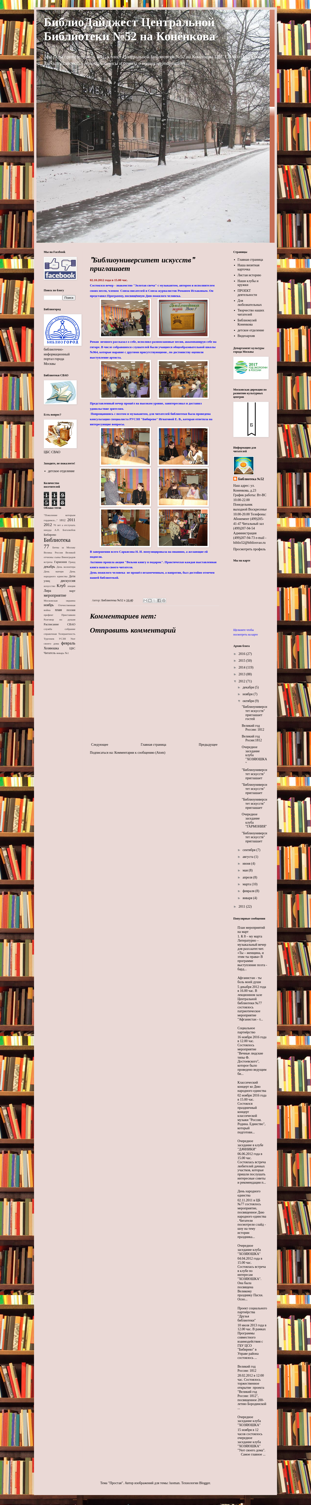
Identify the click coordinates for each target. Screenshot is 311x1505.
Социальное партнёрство (246, 1030)
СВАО (71, 624)
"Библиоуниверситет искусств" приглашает (254, 774)
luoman (174, 1483)
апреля (247, 877)
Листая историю (249, 275)
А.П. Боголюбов (64, 529)
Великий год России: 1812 (253, 728)
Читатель (50, 653)
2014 (242, 667)
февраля (248, 891)
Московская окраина (59, 600)
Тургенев (49, 638)
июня (246, 863)
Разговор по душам (59, 619)
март (72, 591)
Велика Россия (53, 552)
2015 (242, 660)
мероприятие (55, 595)
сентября (249, 850)
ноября (247, 694)
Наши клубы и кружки (248, 283)
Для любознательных (250, 303)
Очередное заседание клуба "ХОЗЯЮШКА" (249, 1250)
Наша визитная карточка (248, 267)
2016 (242, 654)
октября (248, 701)
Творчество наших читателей (251, 312)
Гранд (72, 561)
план (58, 610)
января (247, 898)
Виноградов (68, 557)
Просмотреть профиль (249, 549)
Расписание (51, 624)
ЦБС (72, 648)
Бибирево (50, 534)
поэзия (71, 610)
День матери (54, 571)
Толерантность (66, 633)
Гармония (60, 562)
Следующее (99, 744)
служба (48, 628)
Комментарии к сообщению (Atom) (139, 752)
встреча (48, 561)
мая (245, 870)
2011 (71, 520)
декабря (248, 687)
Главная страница (153, 744)
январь (60, 653)
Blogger (204, 1483)
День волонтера (66, 566)
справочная (50, 633)
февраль (68, 643)
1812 (62, 520)
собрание (70, 628)
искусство (49, 586)
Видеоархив (246, 336)
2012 (48, 524)
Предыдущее (208, 744)
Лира (47, 591)
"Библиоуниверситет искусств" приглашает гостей (254, 713)
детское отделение (61, 471)
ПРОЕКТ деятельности (247, 293)
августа (248, 857)
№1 (67, 653)
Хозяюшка (51, 648)
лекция (71, 586)
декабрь (49, 567)
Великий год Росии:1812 (252, 738)
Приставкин (68, 614)
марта (247, 884)
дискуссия (67, 581)
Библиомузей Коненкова (247, 322)
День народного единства (249, 1193)
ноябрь (49, 605)
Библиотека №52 (251, 479)
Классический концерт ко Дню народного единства (252, 1087)
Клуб (61, 585)
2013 (242, 674)
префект (48, 614)
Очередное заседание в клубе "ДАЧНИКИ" (250, 1145)
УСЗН (62, 638)
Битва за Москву (63, 547)
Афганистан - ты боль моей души (250, 980)
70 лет (57, 525)
